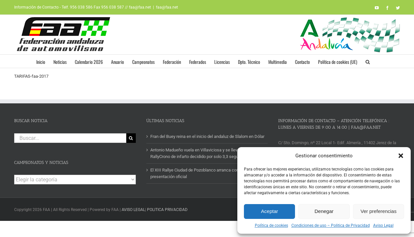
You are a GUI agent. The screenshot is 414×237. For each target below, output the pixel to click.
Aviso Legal (383, 225)
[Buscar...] (70, 138)
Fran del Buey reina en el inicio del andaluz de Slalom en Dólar (207, 136)
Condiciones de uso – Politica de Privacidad (330, 225)
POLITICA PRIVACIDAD (167, 209)
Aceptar (269, 211)
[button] (401, 155)
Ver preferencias (379, 211)
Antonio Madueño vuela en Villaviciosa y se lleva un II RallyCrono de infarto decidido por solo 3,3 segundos (199, 153)
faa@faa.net (167, 7)
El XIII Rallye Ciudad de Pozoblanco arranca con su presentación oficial (197, 173)
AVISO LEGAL (133, 209)
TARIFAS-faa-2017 (31, 76)
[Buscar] (131, 138)
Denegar (324, 211)
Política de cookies (271, 225)
